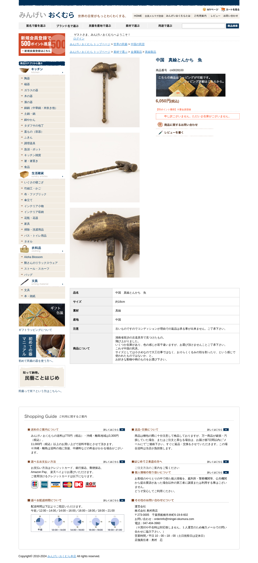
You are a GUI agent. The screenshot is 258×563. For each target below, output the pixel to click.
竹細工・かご (32, 188)
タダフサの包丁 (34, 125)
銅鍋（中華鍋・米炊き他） (41, 108)
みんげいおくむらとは (178, 16)
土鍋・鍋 (29, 113)
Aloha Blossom (33, 257)
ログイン (78, 38)
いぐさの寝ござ (34, 182)
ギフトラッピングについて (35, 330)
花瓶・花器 (31, 218)
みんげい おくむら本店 (61, 556)
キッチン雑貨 (32, 155)
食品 (27, 167)
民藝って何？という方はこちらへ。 (41, 391)
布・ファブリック (35, 194)
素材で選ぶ (131, 25)
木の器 (28, 96)
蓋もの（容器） (34, 131)
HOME (137, 16)
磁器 (27, 84)
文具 (27, 290)
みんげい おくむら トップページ (90, 44)
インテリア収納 (34, 212)
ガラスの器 (31, 90)
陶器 (27, 78)
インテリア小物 (34, 206)
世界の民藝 (120, 44)
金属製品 (136, 52)
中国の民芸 (138, 44)
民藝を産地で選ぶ (99, 25)
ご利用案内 (200, 16)
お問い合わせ (230, 16)
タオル (28, 241)
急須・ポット (32, 149)
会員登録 (154, 16)
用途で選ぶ (164, 25)
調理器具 (29, 143)
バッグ (28, 274)
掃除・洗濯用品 (34, 229)
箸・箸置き (31, 161)
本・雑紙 (29, 296)
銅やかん (29, 119)
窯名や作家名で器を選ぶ (34, 25)
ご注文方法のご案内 (147, 467)
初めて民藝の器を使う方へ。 (37, 360)
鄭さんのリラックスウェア (41, 263)
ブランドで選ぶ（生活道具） (66, 25)
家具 (27, 223)
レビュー (215, 16)
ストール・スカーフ (36, 268)
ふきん (28, 137)
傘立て (28, 200)
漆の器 (28, 102)
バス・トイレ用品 (35, 235)
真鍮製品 (150, 52)
